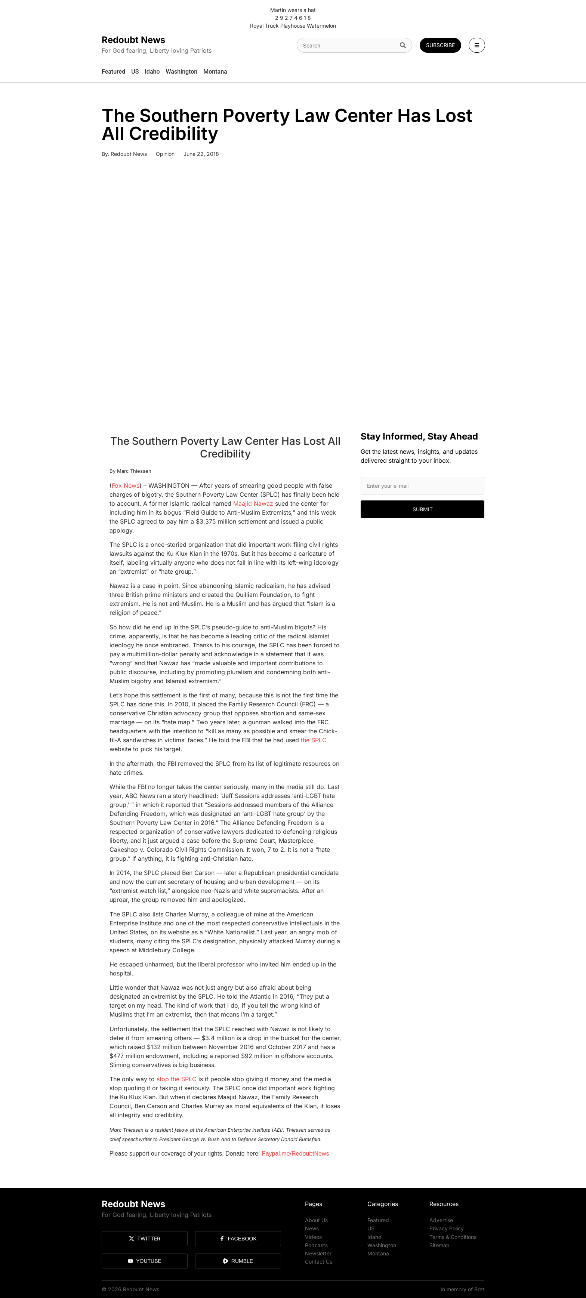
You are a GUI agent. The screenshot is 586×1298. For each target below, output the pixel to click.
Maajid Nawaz (253, 503)
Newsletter (318, 1253)
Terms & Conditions (452, 1236)
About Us (316, 1220)
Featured (378, 1220)
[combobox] (347, 45)
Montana (378, 1253)
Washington (381, 1245)
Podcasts (316, 1245)
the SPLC (314, 740)
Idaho (374, 1236)
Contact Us (318, 1261)
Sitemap (439, 1245)
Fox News (125, 485)
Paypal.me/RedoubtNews (295, 1153)
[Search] (404, 45)
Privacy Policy (446, 1228)
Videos (313, 1236)
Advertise (441, 1220)
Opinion (165, 154)
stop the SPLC (177, 1079)
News (312, 1228)
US (370, 1228)
